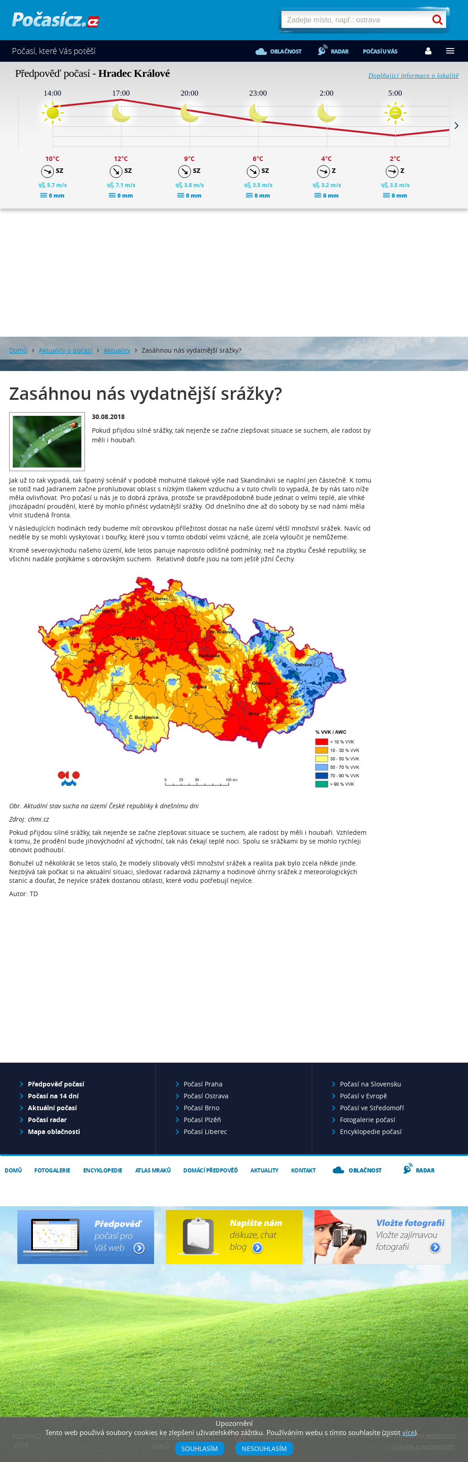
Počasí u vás (380, 51)
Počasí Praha (203, 1084)
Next (456, 125)
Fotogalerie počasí (367, 1119)
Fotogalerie (52, 1170)
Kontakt (303, 1170)
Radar (340, 51)
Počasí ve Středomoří (372, 1107)
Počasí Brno (201, 1107)
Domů (18, 350)
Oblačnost (286, 51)
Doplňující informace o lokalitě (413, 75)
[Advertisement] (234, 273)
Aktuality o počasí (65, 350)
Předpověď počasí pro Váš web (85, 1236)
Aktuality (117, 350)
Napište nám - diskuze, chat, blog (234, 1236)
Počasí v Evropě (363, 1095)
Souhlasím (199, 1448)
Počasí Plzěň (202, 1119)
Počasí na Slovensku (370, 1084)
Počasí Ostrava (206, 1095)
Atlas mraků (153, 1170)
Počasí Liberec (205, 1131)
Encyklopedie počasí (371, 1131)
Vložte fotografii (383, 1236)
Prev (11, 125)
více (408, 1432)
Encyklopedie (102, 1170)
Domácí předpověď (210, 1170)
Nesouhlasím (264, 1448)
